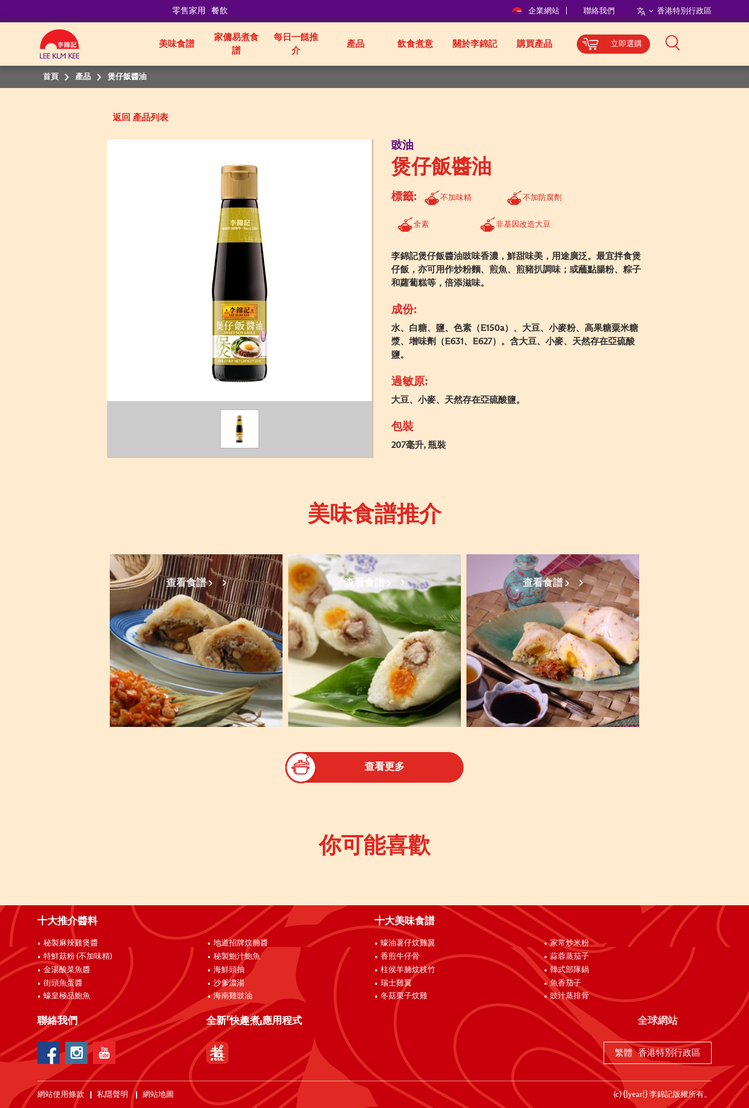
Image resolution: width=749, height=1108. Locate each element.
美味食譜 (176, 44)
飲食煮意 (415, 44)
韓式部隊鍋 (569, 970)
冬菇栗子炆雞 (404, 996)
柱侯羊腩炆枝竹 (408, 970)
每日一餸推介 (296, 44)
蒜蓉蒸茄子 (569, 956)
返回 (121, 117)
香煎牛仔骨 (400, 956)
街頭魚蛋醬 (62, 983)
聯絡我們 (599, 11)
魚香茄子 (565, 983)
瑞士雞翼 (396, 983)
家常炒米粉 (569, 943)
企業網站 (536, 11)
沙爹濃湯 (229, 983)
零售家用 (189, 11)
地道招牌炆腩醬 (240, 943)
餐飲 (219, 11)
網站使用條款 (60, 1095)
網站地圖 (159, 1095)
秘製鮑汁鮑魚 (236, 956)
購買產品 (534, 44)
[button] (715, 43)
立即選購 (626, 44)
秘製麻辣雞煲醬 (70, 943)
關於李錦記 (475, 44)
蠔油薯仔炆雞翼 (408, 943)
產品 (355, 44)
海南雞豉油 (232, 996)
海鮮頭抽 (229, 970)
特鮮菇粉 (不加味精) (77, 956)
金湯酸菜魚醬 (66, 970)
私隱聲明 (113, 1095)
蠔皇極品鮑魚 (66, 996)
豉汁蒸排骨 (569, 996)
